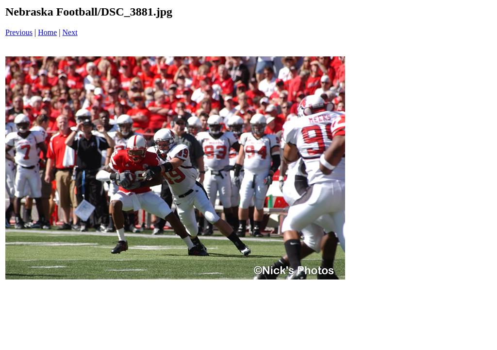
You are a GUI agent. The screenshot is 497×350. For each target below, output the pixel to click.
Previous (19, 32)
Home (47, 32)
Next (70, 32)
